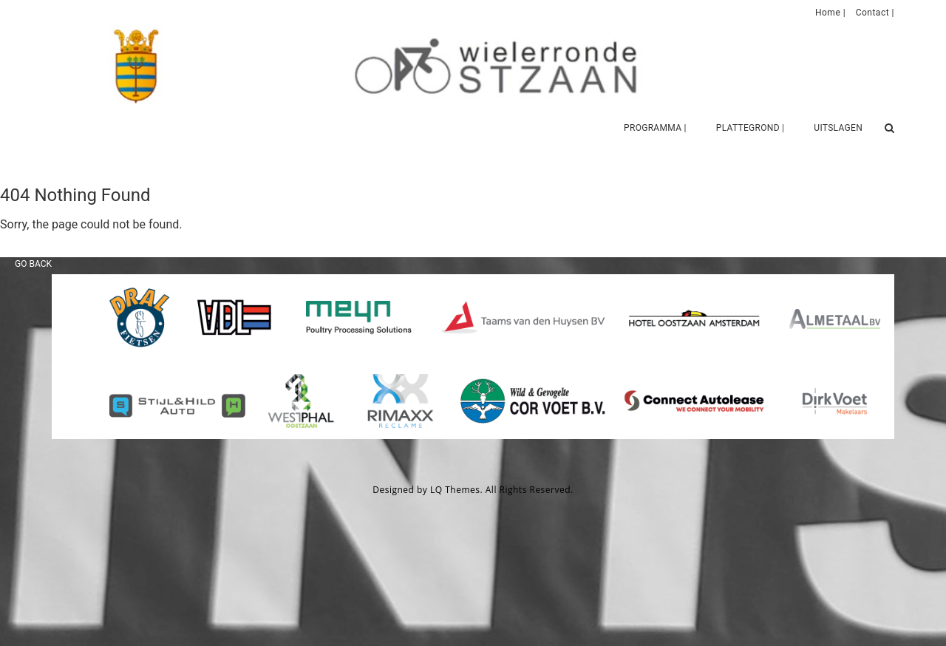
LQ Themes (455, 489)
